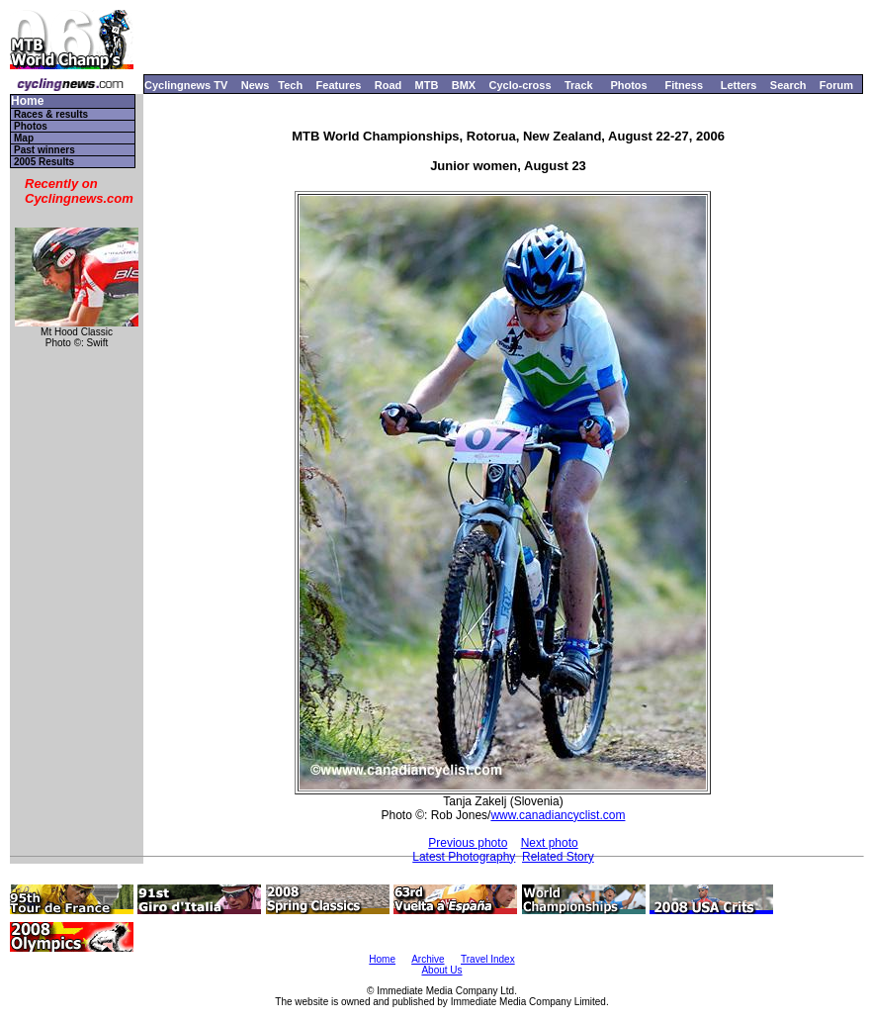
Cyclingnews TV (185, 85)
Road (388, 85)
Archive (427, 959)
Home (27, 101)
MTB (427, 85)
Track (579, 85)
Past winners (44, 149)
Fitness (683, 85)
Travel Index (488, 959)
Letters (739, 85)
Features (339, 85)
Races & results (51, 114)
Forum (836, 85)
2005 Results (44, 161)
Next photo (549, 843)
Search (788, 85)
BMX (464, 85)
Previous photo (467, 843)
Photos (628, 85)
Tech (290, 85)
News (255, 85)
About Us (441, 970)
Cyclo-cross (520, 85)
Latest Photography (463, 857)
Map (24, 138)
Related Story (558, 857)
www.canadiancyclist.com (557, 815)
